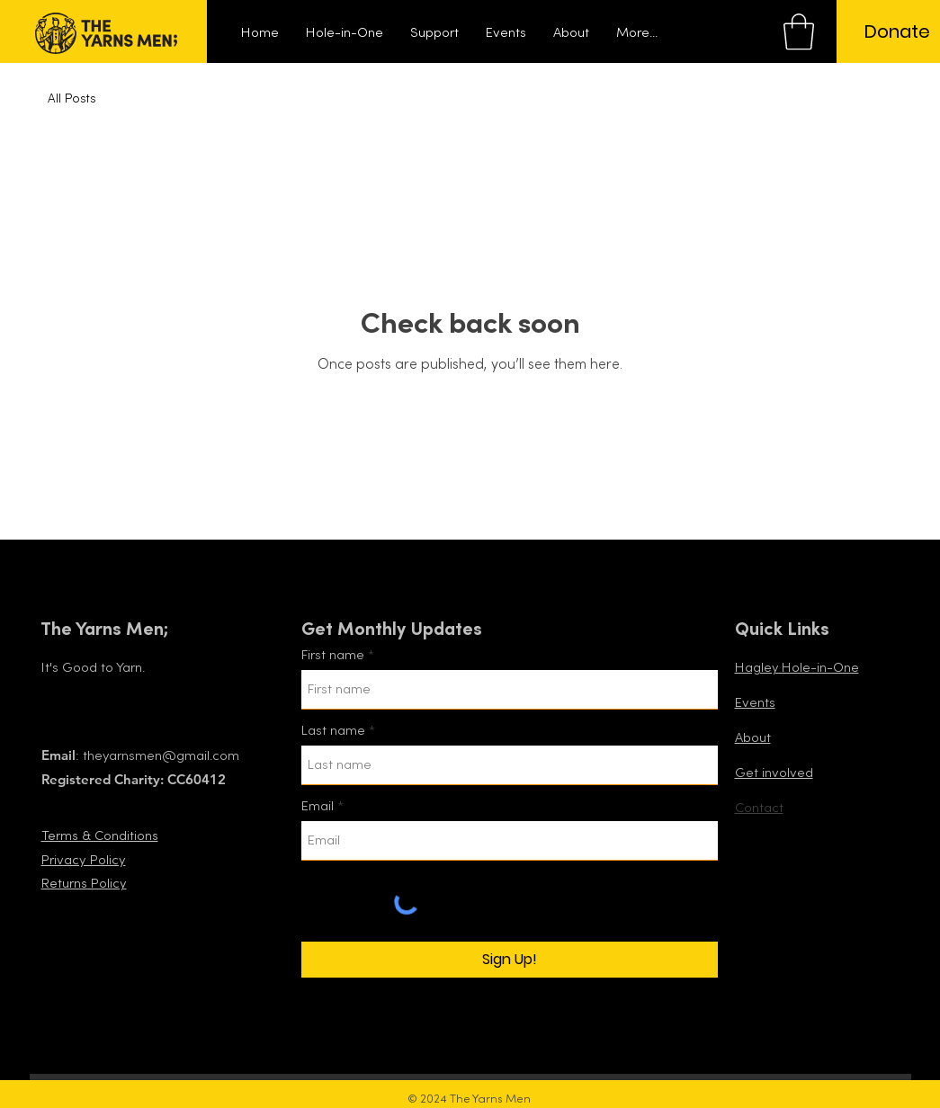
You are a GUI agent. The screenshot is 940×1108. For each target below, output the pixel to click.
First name (332, 655)
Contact (759, 808)
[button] (798, 31)
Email (317, 806)
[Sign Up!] (509, 960)
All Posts (72, 99)
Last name (333, 730)
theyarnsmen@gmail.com (161, 756)
